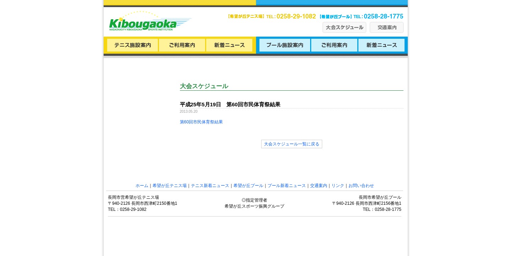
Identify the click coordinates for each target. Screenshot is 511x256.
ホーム (142, 185)
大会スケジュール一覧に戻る (291, 144)
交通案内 (318, 185)
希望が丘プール (248, 185)
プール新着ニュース (287, 185)
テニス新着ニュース (210, 185)
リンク (337, 185)
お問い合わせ (361, 185)
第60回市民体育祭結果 (201, 121)
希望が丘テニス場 (170, 185)
